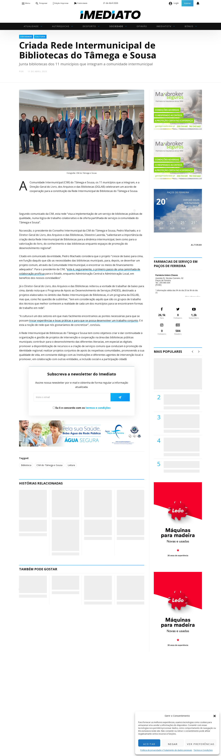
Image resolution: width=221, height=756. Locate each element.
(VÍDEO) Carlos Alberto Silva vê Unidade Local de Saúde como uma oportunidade (181, 377)
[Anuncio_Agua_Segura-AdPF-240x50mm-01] (81, 433)
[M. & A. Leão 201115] (178, 522)
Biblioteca (26, 465)
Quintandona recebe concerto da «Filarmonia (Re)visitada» (96, 527)
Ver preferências (200, 744)
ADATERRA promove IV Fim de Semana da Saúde (181, 464)
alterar (196, 245)
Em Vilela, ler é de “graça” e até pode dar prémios (32, 526)
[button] (214, 715)
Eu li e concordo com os (81, 408)
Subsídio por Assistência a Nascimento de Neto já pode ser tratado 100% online (32, 584)
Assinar (187, 3)
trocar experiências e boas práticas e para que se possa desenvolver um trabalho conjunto (83, 320)
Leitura (71, 465)
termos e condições (97, 408)
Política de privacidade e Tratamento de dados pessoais (166, 750)
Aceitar (149, 744)
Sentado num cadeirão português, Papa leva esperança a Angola (65, 582)
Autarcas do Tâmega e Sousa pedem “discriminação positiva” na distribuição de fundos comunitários (64, 535)
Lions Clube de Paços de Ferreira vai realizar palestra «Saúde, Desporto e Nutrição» (181, 421)
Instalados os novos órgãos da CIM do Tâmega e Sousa (129, 527)
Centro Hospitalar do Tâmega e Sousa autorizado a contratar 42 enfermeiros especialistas (180, 444)
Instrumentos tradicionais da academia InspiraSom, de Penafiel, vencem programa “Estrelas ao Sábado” (96, 588)
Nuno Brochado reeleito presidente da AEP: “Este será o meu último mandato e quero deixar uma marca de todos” (130, 588)
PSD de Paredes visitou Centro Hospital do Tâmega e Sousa (178, 399)
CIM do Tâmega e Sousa (49, 465)
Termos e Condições (203, 750)
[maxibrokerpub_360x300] (178, 109)
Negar (173, 744)
